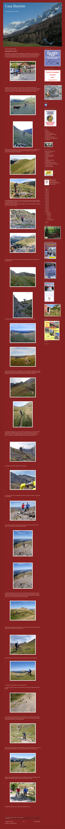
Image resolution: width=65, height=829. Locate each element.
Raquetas (46, 139)
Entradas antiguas (37, 821)
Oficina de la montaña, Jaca (50, 151)
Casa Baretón (15, 6)
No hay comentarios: (21, 817)
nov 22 (48, 218)
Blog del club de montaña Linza (50, 162)
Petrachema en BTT (11, 51)
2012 (46, 210)
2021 (46, 196)
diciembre (48, 212)
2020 (46, 198)
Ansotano (46, 157)
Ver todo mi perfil (52, 184)
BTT (9, 818)
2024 (46, 192)
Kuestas (46, 158)
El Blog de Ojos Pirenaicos (49, 160)
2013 (46, 208)
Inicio (24, 821)
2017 (46, 202)
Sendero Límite (47, 161)
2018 (46, 201)
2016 (46, 204)
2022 (46, 195)
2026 (46, 189)
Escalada (46, 131)
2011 (46, 211)
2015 (46, 205)
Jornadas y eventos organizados (50, 138)
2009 (46, 222)
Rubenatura (47, 153)
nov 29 (48, 215)
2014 (46, 207)
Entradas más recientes (9, 821)
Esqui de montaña (48, 133)
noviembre (48, 214)
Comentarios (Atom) (13, 823)
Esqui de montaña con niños (50, 134)
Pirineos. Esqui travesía (49, 156)
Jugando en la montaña (49, 166)
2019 (46, 199)
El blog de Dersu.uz (48, 152)
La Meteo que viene (48, 165)
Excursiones (47, 135)
